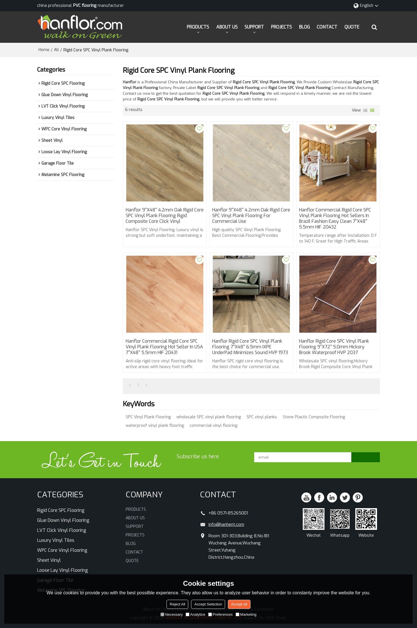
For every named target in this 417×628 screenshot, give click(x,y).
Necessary (172, 614)
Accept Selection (208, 604)
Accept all (239, 604)
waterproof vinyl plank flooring (155, 425)
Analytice (195, 614)
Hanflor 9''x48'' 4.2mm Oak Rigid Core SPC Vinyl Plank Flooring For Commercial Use (251, 215)
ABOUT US (227, 27)
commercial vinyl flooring (213, 425)
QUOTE (351, 27)
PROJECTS (281, 27)
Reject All (177, 604)
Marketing (246, 614)
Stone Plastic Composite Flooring (314, 417)
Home (44, 49)
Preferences (220, 614)
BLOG (304, 27)
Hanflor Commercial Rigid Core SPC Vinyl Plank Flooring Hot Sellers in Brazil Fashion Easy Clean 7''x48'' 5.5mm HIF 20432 (335, 218)
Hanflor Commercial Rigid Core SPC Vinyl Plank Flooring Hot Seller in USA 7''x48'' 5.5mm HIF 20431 (164, 347)
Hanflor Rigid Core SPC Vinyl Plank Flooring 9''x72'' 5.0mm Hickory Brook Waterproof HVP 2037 (334, 347)
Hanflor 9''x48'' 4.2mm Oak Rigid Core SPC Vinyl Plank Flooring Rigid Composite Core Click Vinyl (165, 215)
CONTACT (327, 27)
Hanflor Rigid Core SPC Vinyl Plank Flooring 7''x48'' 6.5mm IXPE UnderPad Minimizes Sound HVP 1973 (250, 347)
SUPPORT (254, 27)
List (365, 110)
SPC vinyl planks (261, 417)
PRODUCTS (198, 27)
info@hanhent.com (226, 524)
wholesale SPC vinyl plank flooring (209, 417)
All (56, 49)
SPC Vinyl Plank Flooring (148, 417)
